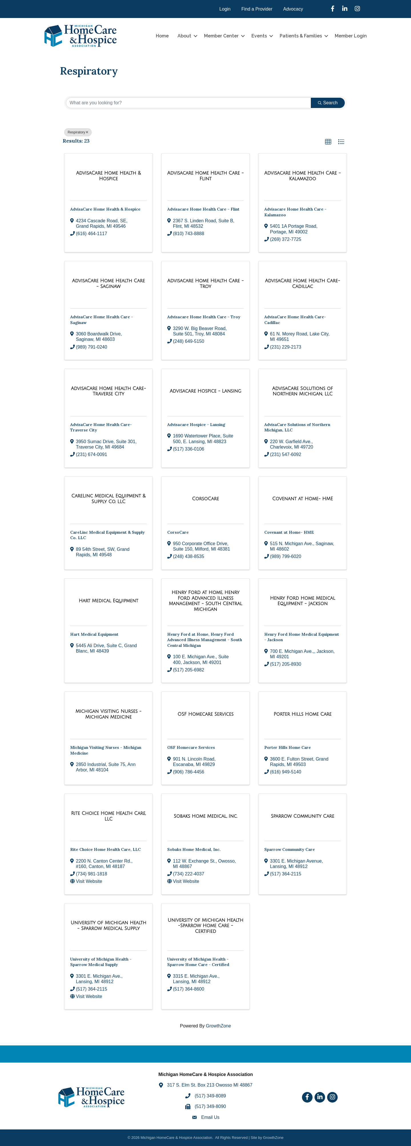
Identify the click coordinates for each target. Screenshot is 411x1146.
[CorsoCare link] (205, 499)
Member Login (351, 36)
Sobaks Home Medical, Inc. (194, 849)
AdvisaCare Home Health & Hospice (105, 209)
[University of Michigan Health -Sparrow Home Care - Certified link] (205, 925)
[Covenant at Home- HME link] (302, 499)
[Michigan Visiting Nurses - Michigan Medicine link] (108, 714)
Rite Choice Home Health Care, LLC (105, 849)
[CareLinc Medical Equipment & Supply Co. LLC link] (108, 498)
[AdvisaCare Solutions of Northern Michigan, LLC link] (302, 391)
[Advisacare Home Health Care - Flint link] (205, 175)
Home (162, 36)
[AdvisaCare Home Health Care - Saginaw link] (108, 283)
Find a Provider (257, 9)
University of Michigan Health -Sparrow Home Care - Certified (198, 961)
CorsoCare (178, 532)
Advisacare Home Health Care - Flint (203, 209)
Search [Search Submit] (328, 102)
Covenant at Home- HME (289, 532)
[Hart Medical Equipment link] (108, 601)
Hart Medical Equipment (94, 634)
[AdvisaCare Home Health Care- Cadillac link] (302, 283)
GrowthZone (218, 1025)
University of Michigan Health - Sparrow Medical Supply (101, 961)
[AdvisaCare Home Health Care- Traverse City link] (108, 391)
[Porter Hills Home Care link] (302, 714)
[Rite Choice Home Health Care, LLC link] (108, 816)
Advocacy (293, 9)
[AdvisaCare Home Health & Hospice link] (108, 175)
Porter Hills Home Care (287, 747)
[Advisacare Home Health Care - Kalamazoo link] (302, 175)
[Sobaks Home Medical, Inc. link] (205, 816)
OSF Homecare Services (191, 747)
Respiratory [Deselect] (78, 132)
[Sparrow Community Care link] (302, 816)
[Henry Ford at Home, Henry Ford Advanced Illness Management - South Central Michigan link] (205, 601)
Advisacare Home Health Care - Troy (203, 316)
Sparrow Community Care (289, 849)
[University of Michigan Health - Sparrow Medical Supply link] (108, 925)
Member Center (221, 36)
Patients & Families (301, 36)
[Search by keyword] (188, 102)
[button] (328, 142)
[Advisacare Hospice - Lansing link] (205, 391)
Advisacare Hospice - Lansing (196, 424)
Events (259, 36)
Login (225, 9)
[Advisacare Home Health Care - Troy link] (205, 283)
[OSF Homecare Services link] (205, 714)
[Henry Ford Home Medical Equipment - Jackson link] (302, 601)
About (184, 36)
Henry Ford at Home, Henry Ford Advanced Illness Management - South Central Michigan (204, 640)
